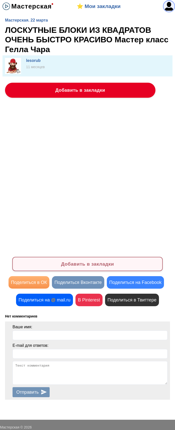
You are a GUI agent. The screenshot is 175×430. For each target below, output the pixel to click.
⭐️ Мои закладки (99, 6)
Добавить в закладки (80, 90)
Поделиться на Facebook (135, 282)
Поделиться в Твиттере (132, 299)
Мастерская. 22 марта (26, 20)
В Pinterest (89, 299)
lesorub (33, 60)
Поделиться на (44, 299)
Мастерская (31, 6)
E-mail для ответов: (30, 345)
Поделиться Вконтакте (78, 282)
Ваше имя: (22, 327)
